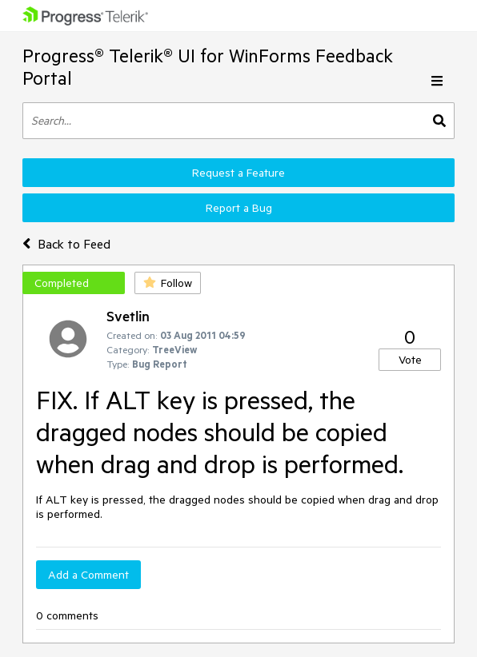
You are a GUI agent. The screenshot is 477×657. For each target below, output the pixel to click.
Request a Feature (238, 172)
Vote (410, 359)
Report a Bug (239, 208)
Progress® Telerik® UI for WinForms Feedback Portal (207, 67)
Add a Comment (88, 574)
